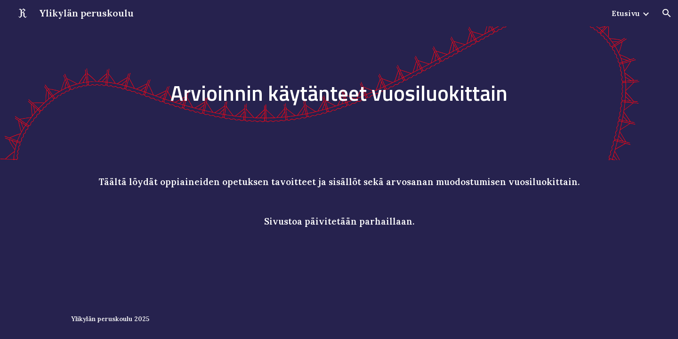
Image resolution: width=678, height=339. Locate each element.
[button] (666, 13)
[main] (339, 93)
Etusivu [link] (626, 13)
